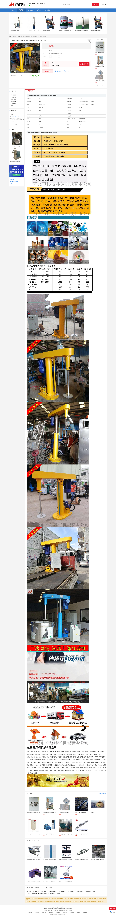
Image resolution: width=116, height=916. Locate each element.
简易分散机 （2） (15, 99)
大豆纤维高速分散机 (14, 30)
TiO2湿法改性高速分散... (15, 146)
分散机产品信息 (52, 907)
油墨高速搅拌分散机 (32, 893)
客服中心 (44, 912)
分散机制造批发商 (63, 907)
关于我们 (30, 912)
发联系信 (47, 71)
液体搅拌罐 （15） (15, 103)
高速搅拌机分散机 (52, 891)
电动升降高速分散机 (55, 893)
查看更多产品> (102, 793)
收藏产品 (13, 75)
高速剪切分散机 (71, 891)
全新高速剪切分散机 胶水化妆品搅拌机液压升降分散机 (60, 908)
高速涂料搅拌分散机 (90, 891)
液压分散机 (19, 36)
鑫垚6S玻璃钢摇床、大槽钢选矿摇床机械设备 (69, 859)
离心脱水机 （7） (15, 101)
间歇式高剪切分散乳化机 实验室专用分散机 (36, 30)
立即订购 (66, 71)
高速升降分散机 (62, 891)
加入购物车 (58, 71)
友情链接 (85, 912)
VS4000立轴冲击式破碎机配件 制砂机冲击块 (52, 859)
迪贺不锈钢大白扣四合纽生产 (101, 52)
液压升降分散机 (42, 891)
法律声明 (72, 912)
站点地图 (51, 912)
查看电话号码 (84, 64)
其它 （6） (13, 105)
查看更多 (17, 124)
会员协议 (65, 912)
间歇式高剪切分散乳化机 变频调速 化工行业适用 (85, 30)
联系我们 (37, 912)
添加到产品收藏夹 (14, 181)
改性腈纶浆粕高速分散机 (15, 161)
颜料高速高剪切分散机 (48, 30)
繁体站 (78, 912)
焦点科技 (60, 914)
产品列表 (14, 36)
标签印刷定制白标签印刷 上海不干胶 (103, 66)
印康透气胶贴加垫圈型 (100, 81)
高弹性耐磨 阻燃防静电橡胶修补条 (34, 881)
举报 (20, 75)
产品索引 (12, 179)
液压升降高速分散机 (32, 891)
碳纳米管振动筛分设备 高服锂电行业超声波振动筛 (102, 859)
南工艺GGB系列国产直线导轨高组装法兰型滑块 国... (86, 859)
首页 (10, 36)
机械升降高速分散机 (43, 893)
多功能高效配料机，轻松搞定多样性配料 (36, 859)
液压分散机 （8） (15, 97)
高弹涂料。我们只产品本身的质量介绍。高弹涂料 (70, 30)
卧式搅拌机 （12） (15, 95)
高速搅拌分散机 (80, 891)
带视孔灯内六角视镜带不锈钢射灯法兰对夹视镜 (69, 881)
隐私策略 (58, 912)
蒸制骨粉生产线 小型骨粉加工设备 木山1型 (52, 881)
